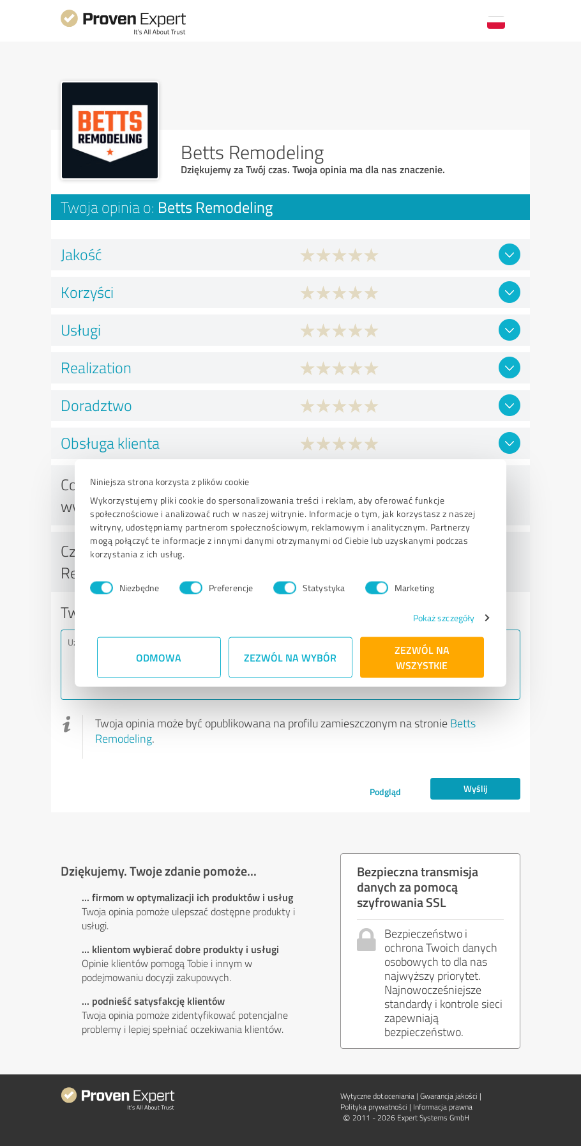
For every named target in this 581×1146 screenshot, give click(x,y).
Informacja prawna (442, 1106)
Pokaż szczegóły (437, 618)
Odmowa (159, 657)
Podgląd (385, 792)
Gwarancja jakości (449, 1095)
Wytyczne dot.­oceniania (377, 1095)
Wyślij (475, 788)
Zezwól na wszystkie (422, 657)
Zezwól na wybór (291, 657)
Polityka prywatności (373, 1106)
